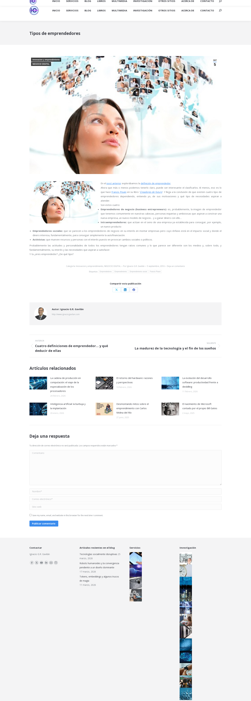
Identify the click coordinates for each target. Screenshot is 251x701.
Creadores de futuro (151, 192)
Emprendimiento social (138, 271)
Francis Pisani (118, 192)
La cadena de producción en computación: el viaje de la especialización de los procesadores (65, 384)
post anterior (114, 183)
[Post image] (38, 383)
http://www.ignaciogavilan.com (66, 314)
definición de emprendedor (156, 183)
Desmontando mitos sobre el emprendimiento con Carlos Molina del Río (132, 408)
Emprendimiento (121, 271)
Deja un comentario (176, 266)
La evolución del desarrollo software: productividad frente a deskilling (200, 382)
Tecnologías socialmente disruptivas (98, 554)
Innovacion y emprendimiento (46, 60)
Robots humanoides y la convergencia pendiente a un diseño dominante (99, 565)
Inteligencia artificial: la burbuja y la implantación (68, 406)
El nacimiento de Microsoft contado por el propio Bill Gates (199, 406)
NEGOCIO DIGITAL (41, 64)
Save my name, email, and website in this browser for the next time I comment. (67, 515)
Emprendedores (106, 271)
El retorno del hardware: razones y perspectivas (134, 380)
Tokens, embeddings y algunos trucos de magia (99, 578)
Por (134, 266)
